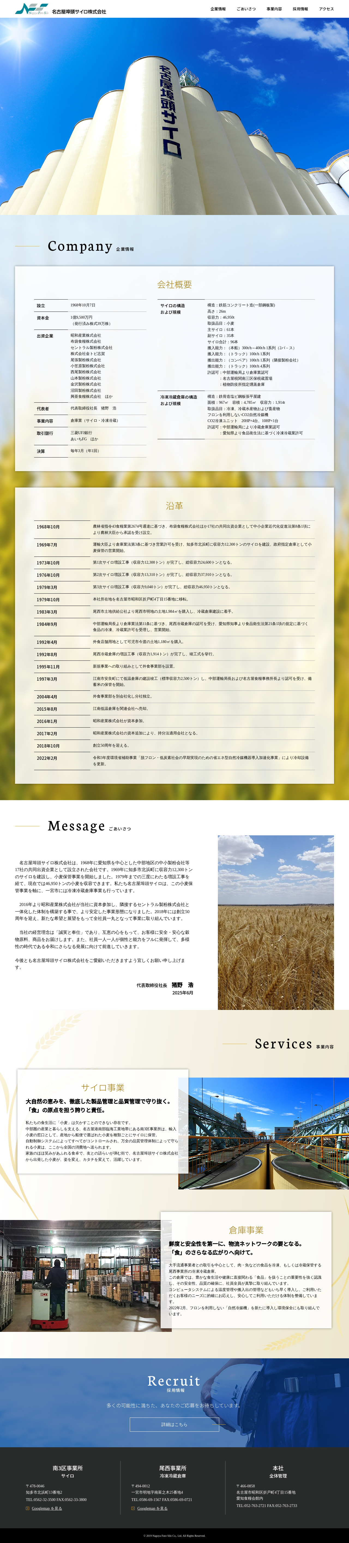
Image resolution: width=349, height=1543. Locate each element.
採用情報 (300, 8)
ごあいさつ (246, 8)
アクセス (326, 8)
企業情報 (218, 8)
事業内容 (274, 8)
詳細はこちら (174, 1424)
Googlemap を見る (44, 1508)
